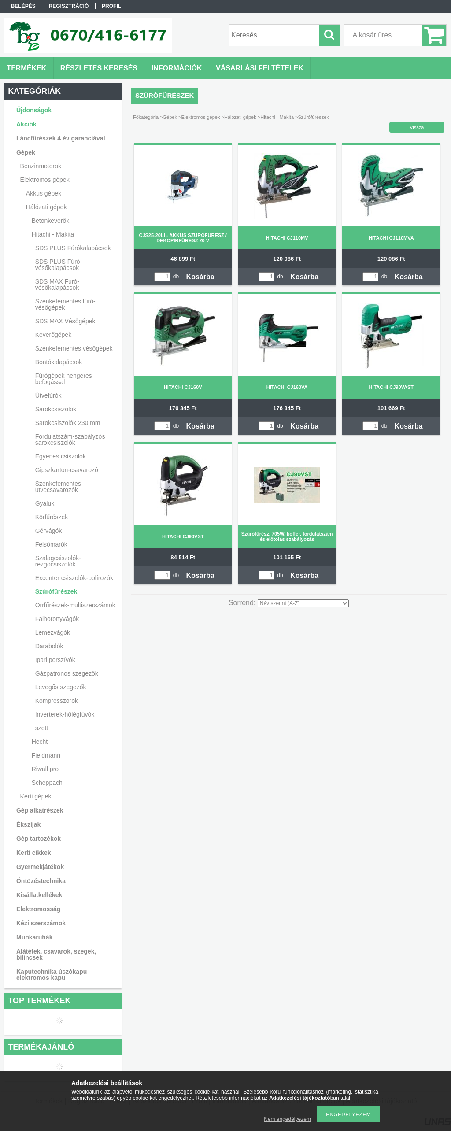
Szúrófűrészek (56, 591)
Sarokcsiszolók (55, 409)
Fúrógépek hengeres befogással (63, 378)
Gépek (170, 117)
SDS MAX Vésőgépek (65, 321)
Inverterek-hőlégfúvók (65, 714)
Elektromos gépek (200, 117)
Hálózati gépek (240, 117)
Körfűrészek (51, 517)
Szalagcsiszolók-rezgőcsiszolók (58, 561)
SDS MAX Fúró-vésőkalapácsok (57, 284)
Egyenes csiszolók (60, 456)
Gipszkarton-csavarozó (66, 469)
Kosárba (200, 277)
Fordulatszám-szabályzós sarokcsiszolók (70, 439)
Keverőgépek (53, 334)
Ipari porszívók (55, 659)
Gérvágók (48, 530)
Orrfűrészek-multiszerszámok (75, 605)
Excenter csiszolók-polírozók (74, 577)
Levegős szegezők (60, 687)
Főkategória (146, 117)
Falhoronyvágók (57, 618)
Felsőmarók (51, 544)
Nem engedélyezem (287, 1119)
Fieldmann (46, 755)
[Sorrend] (303, 603)
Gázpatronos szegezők (66, 673)
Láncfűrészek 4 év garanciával (60, 138)
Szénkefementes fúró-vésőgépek (65, 304)
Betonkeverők (51, 220)
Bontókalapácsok (58, 362)
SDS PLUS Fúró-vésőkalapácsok (58, 264)
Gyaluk (45, 503)
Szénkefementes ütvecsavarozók (58, 486)
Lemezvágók (52, 632)
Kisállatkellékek (39, 894)
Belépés (23, 6)
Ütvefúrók (48, 395)
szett (41, 728)
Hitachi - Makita (277, 117)
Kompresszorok (56, 700)
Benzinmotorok (40, 166)
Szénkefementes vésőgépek (74, 348)
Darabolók (49, 646)
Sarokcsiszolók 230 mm (67, 422)
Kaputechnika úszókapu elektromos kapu (51, 974)
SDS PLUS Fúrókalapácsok (73, 247)
